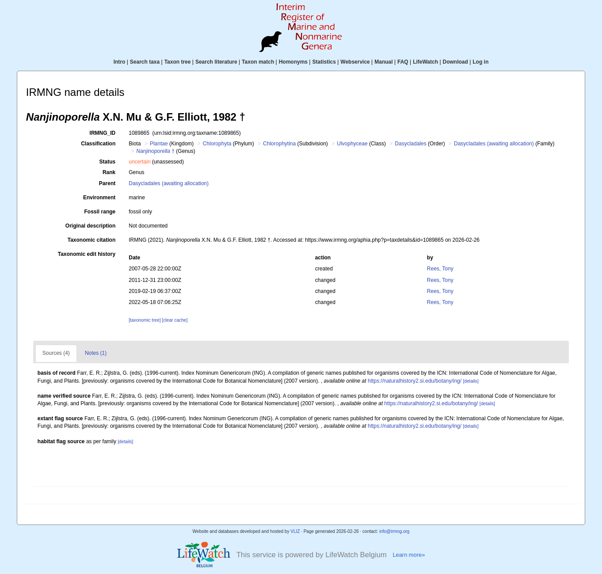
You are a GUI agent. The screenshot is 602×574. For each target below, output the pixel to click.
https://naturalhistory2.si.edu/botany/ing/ (414, 381)
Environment (99, 197)
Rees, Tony (440, 269)
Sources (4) (56, 353)
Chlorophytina (279, 144)
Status (107, 162)
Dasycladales (410, 144)
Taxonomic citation (91, 240)
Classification (98, 144)
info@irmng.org (394, 531)
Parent (107, 183)
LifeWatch (425, 62)
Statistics (323, 62)
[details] (470, 381)
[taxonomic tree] (144, 320)
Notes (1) (96, 353)
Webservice (355, 62)
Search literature (216, 62)
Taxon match (258, 62)
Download (455, 62)
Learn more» (408, 554)
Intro (120, 62)
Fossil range (100, 212)
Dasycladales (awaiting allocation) (494, 144)
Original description (90, 226)
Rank (109, 172)
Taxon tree (177, 62)
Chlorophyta (217, 144)
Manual (383, 62)
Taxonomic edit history (86, 254)
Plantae (159, 144)
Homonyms (293, 62)
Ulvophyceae (352, 144)
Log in (480, 62)
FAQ (402, 62)
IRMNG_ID (103, 133)
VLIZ (295, 531)
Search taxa (145, 62)
